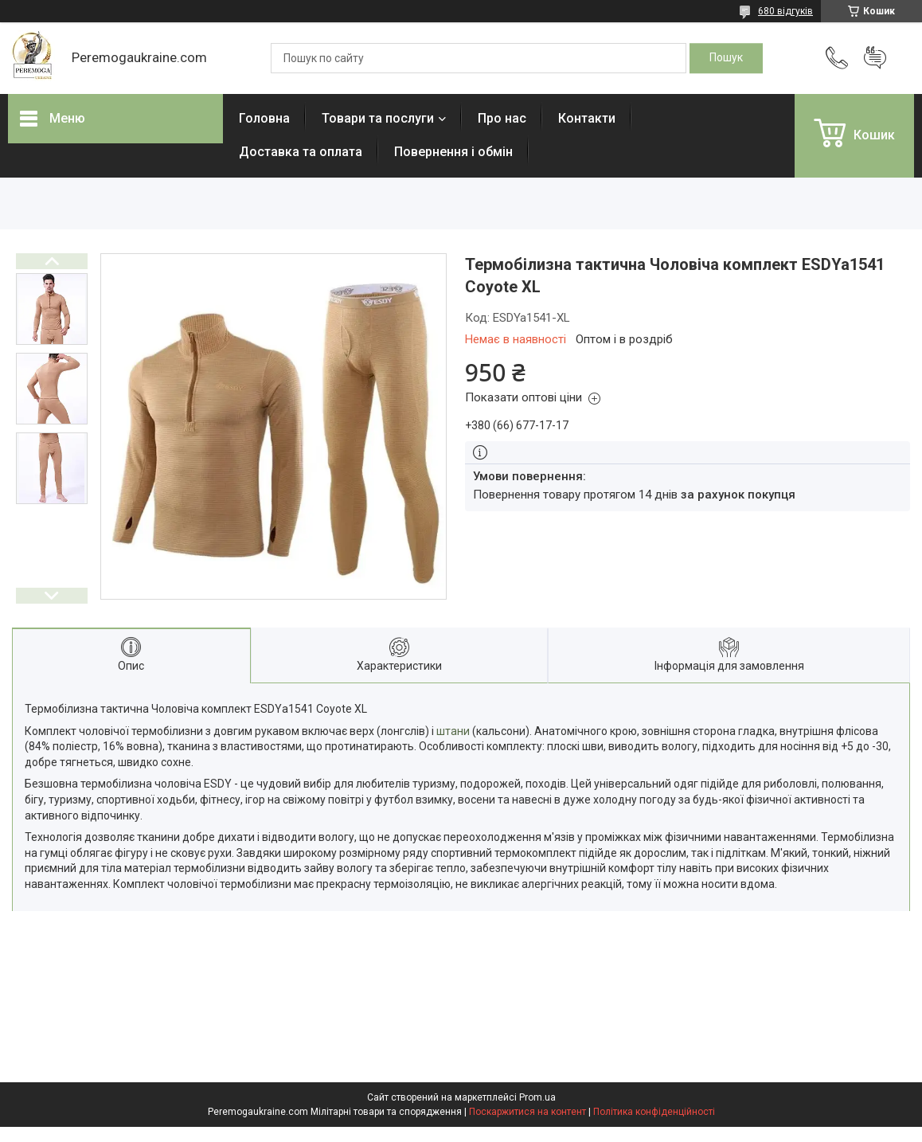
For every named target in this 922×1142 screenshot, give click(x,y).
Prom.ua (537, 1097)
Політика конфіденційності (654, 1111)
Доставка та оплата (300, 151)
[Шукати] (726, 58)
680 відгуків (785, 11)
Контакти (586, 118)
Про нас (502, 118)
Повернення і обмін (453, 151)
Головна (264, 118)
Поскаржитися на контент (527, 1111)
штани (453, 731)
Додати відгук (875, 58)
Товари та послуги (378, 118)
